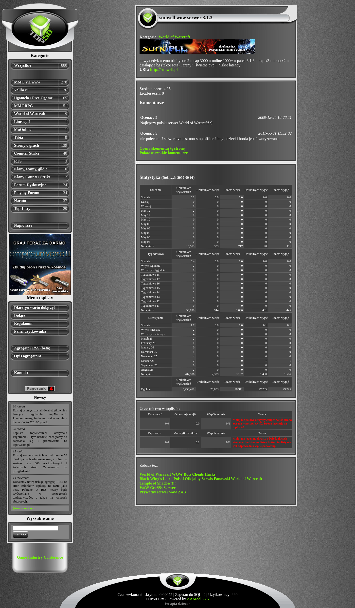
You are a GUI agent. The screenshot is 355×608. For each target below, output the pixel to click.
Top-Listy (22, 208)
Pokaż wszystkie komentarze (164, 153)
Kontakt (21, 373)
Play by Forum (26, 193)
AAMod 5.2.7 (198, 599)
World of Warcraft (29, 114)
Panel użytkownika (30, 331)
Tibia (18, 137)
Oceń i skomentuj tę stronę (162, 148)
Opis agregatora (27, 356)
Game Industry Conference (40, 557)
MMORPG (23, 106)
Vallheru (21, 90)
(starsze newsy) (23, 508)
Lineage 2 (22, 122)
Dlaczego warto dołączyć (34, 307)
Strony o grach (26, 145)
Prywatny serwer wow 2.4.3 (163, 492)
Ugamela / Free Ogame (33, 98)
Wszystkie (22, 65)
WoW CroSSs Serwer (158, 488)
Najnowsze (23, 225)
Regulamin (23, 323)
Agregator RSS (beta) (32, 348)
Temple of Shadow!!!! (158, 483)
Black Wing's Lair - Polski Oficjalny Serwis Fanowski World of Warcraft (201, 479)
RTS (18, 161)
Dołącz (19, 315)
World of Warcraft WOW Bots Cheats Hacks (177, 474)
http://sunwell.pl (164, 69)
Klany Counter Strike (32, 177)
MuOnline (22, 129)
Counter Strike (26, 153)
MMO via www (27, 82)
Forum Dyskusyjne (30, 185)
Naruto (20, 201)
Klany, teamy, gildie (30, 169)
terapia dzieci (176, 603)
